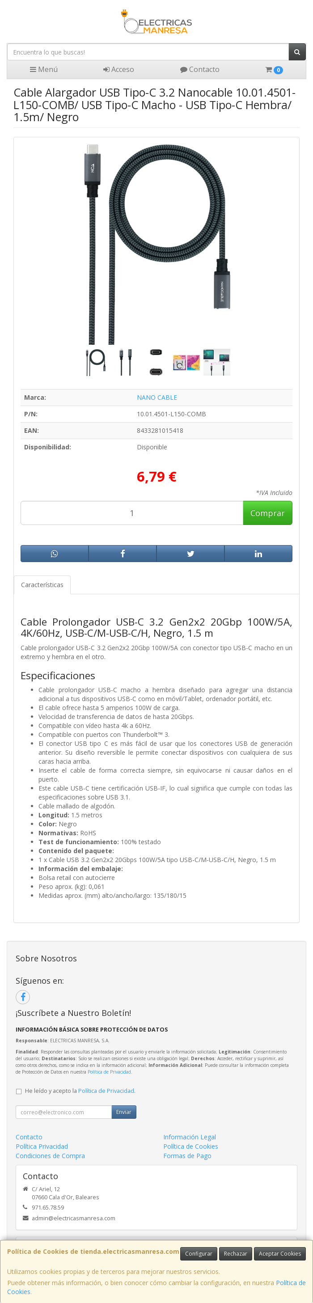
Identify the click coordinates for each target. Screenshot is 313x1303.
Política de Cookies (190, 1146)
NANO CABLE (157, 397)
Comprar (267, 513)
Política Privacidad (42, 1146)
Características (42, 584)
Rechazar (235, 1253)
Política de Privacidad (109, 1072)
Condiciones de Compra (50, 1155)
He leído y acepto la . (80, 1091)
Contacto (200, 69)
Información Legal (189, 1137)
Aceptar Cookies (280, 1253)
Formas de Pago (187, 1155)
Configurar (198, 1253)
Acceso (118, 69)
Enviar (123, 1112)
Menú (44, 69)
